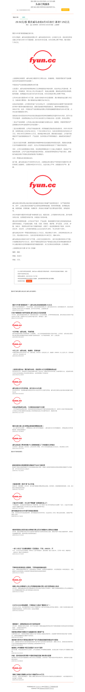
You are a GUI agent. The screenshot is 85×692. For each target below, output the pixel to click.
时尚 (41, 1)
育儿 (53, 7)
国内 (32, 1)
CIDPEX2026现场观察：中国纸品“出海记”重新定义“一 (31, 605)
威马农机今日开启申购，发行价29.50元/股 (27, 388)
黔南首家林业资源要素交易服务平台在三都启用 (28, 465)
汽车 (50, 1)
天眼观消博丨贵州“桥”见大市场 (23, 484)
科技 (44, 7)
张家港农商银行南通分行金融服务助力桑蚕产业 (28, 632)
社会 (38, 1)
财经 (38, 7)
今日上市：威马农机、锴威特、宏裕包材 (26, 350)
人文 (47, 1)
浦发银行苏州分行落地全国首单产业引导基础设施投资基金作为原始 (35, 640)
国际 (35, 1)
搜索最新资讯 (65, 9)
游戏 (47, 7)
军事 (41, 7)
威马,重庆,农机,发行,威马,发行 (24, 291)
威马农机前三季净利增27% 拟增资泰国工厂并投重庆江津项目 (33, 445)
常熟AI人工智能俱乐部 (51, 686)
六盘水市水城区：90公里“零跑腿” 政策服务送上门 (29, 503)
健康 (53, 1)
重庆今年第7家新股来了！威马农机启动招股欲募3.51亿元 (32, 305)
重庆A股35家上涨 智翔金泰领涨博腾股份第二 (28, 426)
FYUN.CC (38, 686)
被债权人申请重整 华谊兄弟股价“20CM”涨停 (27, 648)
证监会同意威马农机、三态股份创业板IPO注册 (28, 407)
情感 (44, 1)
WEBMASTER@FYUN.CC (46, 688)
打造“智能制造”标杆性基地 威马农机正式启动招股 (29, 313)
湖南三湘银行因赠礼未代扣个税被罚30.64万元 (28, 674)
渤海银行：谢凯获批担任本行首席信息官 (26, 624)
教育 (50, 7)
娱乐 (35, 7)
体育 (32, 7)
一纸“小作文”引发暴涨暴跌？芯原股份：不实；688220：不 (32, 548)
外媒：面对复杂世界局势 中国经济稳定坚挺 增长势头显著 (31, 655)
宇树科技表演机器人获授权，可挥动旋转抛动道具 (29, 567)
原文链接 (29, 281)
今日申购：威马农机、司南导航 (23, 332)
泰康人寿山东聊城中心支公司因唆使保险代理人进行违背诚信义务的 (35, 586)
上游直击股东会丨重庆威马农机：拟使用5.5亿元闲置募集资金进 (34, 369)
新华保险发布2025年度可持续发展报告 (25, 511)
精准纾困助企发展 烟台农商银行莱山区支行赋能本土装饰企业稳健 (35, 530)
